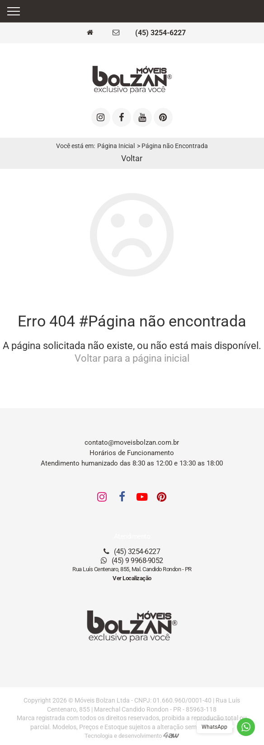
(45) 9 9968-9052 (132, 560)
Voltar (131, 158)
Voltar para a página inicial (132, 358)
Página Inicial (116, 146)
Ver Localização (132, 578)
